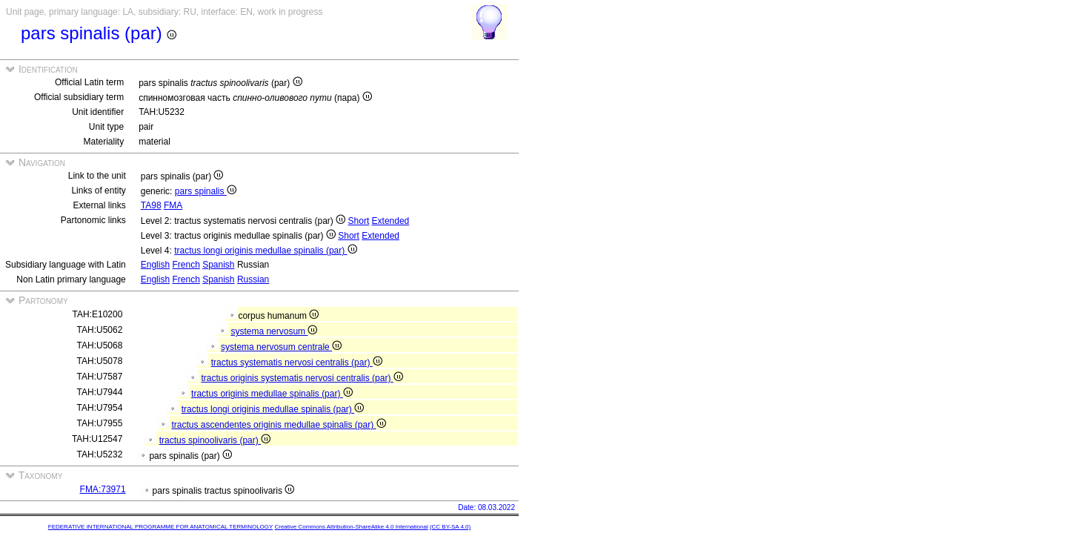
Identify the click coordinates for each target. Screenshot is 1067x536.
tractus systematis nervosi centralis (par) (296, 362)
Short (359, 221)
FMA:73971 (103, 489)
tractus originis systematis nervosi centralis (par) (301, 378)
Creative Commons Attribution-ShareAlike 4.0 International (351, 526)
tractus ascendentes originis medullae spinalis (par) (278, 425)
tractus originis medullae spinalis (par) (272, 393)
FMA (173, 205)
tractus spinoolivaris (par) (214, 440)
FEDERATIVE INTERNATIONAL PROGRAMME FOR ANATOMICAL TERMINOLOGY (160, 526)
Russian (253, 279)
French (185, 264)
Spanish (218, 264)
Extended (391, 221)
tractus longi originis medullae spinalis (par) (265, 250)
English (155, 264)
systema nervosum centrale (281, 347)
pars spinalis (205, 191)
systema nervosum (273, 331)
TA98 (151, 205)
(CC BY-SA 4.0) (450, 526)
